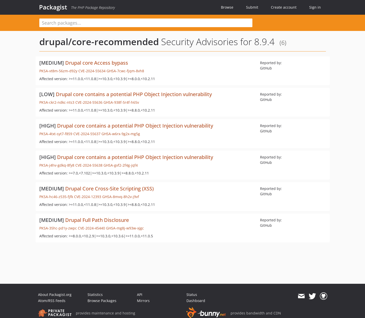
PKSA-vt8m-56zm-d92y (58, 70)
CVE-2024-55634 (92, 70)
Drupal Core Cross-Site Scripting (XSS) (109, 188)
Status (191, 294)
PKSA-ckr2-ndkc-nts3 (56, 102)
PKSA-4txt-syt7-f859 (55, 133)
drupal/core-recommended (99, 42)
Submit (252, 7)
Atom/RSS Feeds (51, 300)
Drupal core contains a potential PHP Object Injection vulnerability (134, 94)
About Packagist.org (55, 294)
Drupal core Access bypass (96, 62)
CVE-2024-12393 (87, 196)
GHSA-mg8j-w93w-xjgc (125, 228)
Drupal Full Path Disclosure (97, 220)
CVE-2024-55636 (88, 102)
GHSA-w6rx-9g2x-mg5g (120, 133)
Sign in (315, 7)
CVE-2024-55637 (86, 133)
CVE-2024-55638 (88, 165)
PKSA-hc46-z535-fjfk (56, 196)
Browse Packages (102, 300)
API (139, 294)
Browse (227, 7)
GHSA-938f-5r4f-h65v (121, 102)
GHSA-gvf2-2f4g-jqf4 (120, 165)
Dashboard (195, 300)
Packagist (53, 7)
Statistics (95, 294)
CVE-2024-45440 (91, 228)
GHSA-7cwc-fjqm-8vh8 (125, 70)
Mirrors (143, 300)
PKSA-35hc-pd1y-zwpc (58, 228)
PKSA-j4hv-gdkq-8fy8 (56, 165)
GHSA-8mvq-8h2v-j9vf (120, 196)
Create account (284, 7)
